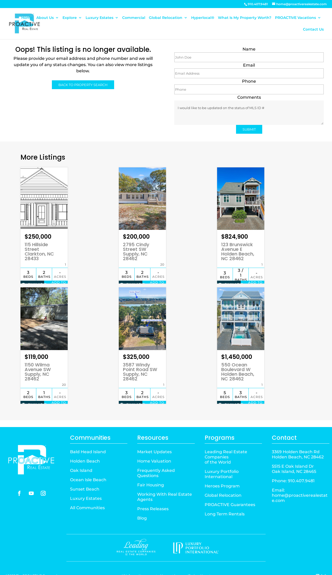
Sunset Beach (84, 474)
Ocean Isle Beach (88, 465)
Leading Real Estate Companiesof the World (226, 442)
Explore (70, 18)
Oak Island (81, 455)
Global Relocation (165, 18)
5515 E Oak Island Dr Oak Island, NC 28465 (294, 454)
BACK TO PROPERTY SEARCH (83, 85)
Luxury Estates (99, 18)
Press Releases (153, 494)
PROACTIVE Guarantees (230, 490)
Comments (249, 97)
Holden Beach (85, 446)
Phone (249, 81)
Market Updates (154, 437)
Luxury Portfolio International (222, 460)
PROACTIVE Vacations (295, 18)
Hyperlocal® (202, 18)
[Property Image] (44, 196)
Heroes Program (222, 471)
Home (27, 18)
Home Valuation (154, 446)
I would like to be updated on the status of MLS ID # (249, 113)
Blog (142, 503)
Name (249, 49)
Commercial (133, 18)
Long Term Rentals (225, 499)
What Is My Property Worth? (244, 18)
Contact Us (313, 29)
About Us (45, 18)
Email (249, 65)
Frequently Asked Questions (156, 458)
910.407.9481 (301, 466)
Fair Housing (150, 470)
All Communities (87, 493)
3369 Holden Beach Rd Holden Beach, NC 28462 (298, 440)
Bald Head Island (88, 437)
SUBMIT (249, 129)
